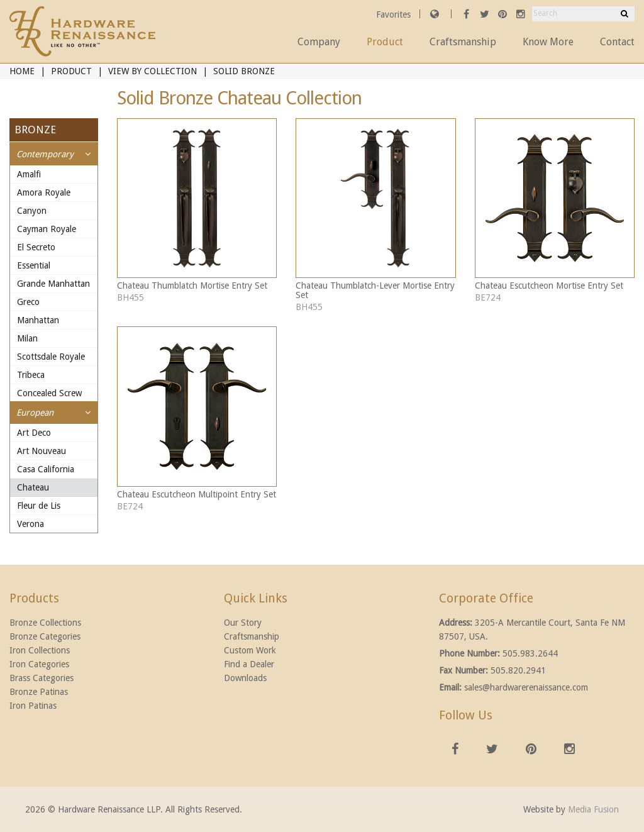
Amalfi (29, 174)
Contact (617, 42)
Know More (548, 42)
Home (22, 71)
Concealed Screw (49, 393)
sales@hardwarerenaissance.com (526, 687)
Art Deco (34, 433)
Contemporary (45, 154)
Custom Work (250, 650)
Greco (28, 302)
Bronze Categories (44, 636)
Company (318, 42)
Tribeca (31, 375)
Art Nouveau (41, 451)
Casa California (45, 469)
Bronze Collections (45, 623)
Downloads (245, 678)
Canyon (32, 211)
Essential (33, 265)
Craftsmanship (463, 42)
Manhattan (38, 320)
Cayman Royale (46, 229)
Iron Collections (39, 650)
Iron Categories (39, 664)
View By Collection (152, 71)
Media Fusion (593, 809)
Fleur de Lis (38, 506)
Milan (27, 338)
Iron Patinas (33, 706)
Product (385, 42)
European (34, 413)
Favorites (394, 14)
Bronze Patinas (38, 692)
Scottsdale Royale (51, 357)
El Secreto (36, 247)
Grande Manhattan (53, 284)
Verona (30, 524)
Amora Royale (43, 192)
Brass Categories (41, 678)
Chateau (33, 487)
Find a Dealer (249, 664)
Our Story (243, 623)
